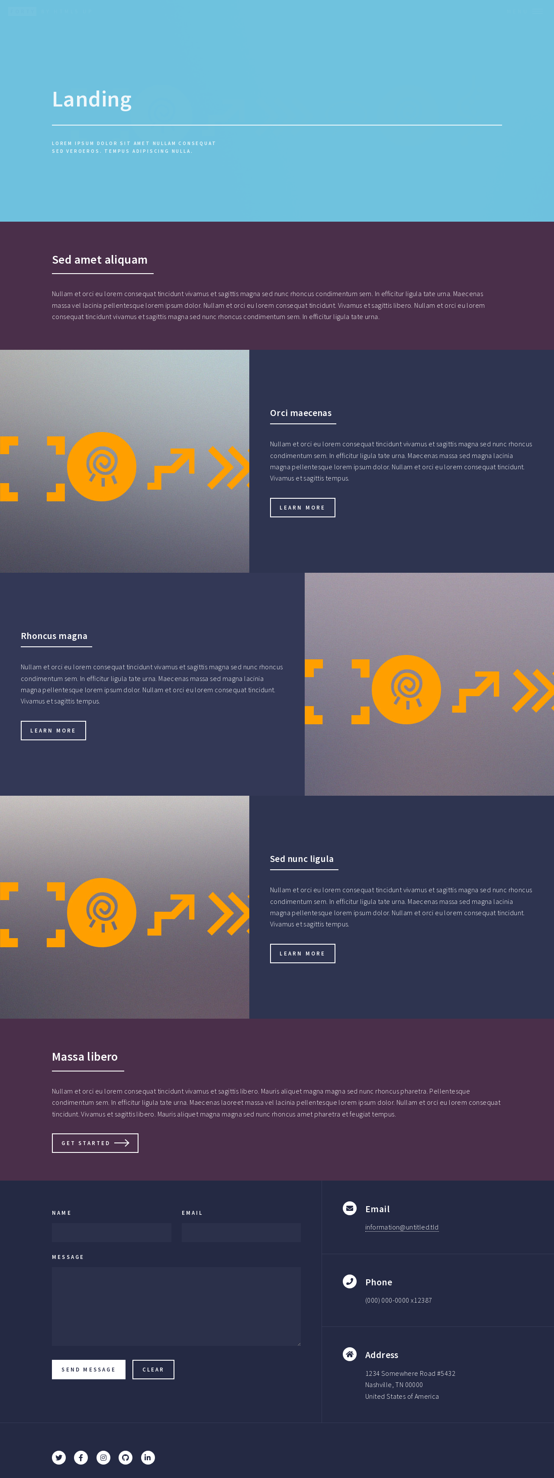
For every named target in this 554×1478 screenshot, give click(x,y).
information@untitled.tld (402, 1227)
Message (68, 1256)
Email (192, 1212)
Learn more (302, 507)
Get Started (85, 1142)
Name (62, 1212)
